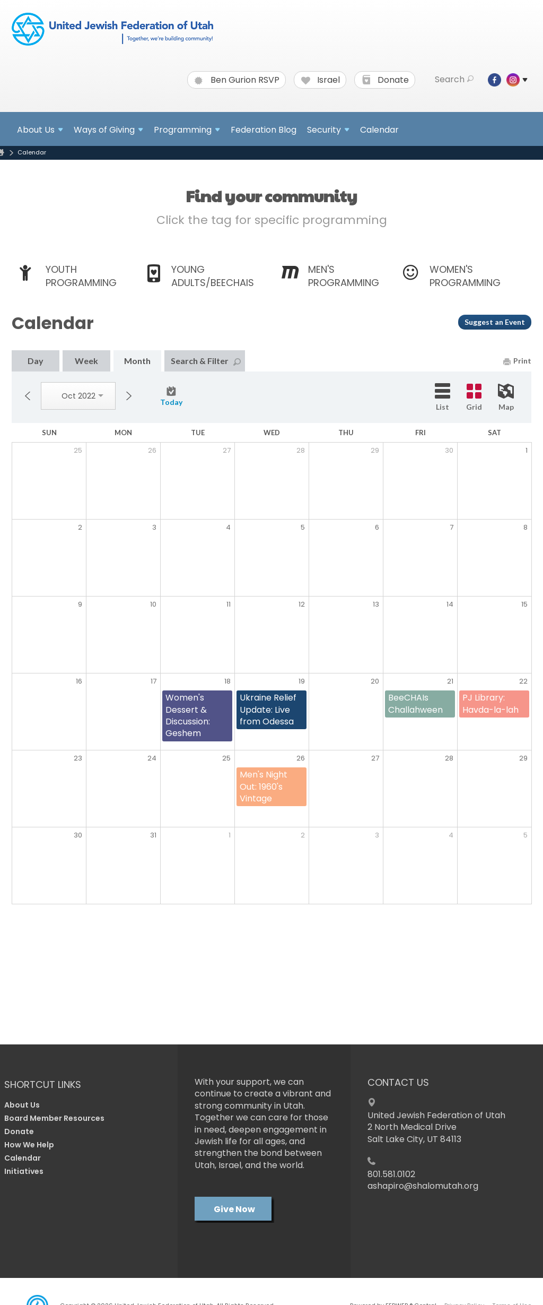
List (442, 397)
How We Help (29, 1144)
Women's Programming (465, 276)
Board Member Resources (54, 1118)
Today (171, 396)
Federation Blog (263, 130)
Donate (385, 80)
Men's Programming (343, 276)
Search (454, 79)
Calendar (379, 130)
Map (506, 397)
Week (86, 361)
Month (137, 361)
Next (129, 396)
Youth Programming (81, 276)
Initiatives (23, 1171)
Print (517, 360)
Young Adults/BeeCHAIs (212, 276)
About (40, 130)
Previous (27, 396)
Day (35, 361)
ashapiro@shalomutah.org (422, 1186)
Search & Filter (206, 361)
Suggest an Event (495, 321)
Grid (474, 397)
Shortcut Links (42, 1084)
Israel (320, 80)
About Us (22, 1105)
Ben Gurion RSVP (237, 80)
